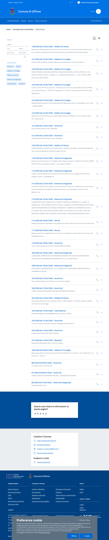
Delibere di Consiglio (13, 71)
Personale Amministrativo (16, 501)
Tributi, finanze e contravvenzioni (66, 495)
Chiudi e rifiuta (84, 520)
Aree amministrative (14, 492)
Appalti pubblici (60, 498)
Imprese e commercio (62, 501)
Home (8, 29)
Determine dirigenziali (14, 79)
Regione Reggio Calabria (15, 2)
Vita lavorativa (36, 492)
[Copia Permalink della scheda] (96, 49)
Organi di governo (13, 489)
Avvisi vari (10, 66)
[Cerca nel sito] (98, 11)
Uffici (9, 495)
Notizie (82, 489)
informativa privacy (44, 532)
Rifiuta (74, 536)
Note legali (11, 536)
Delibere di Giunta (12, 75)
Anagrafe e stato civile (38, 495)
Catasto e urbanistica (38, 489)
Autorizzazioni (36, 498)
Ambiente (59, 492)
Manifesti (22, 84)
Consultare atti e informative (23, 29)
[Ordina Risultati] (99, 38)
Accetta (87, 536)
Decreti (18, 66)
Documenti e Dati (13, 504)
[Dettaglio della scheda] (101, 49)
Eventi (82, 507)
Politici (10, 498)
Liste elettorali (11, 84)
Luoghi (82, 504)
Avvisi (81, 492)
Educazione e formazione (63, 489)
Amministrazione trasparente (65, 515)
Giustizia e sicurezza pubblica (40, 501)
